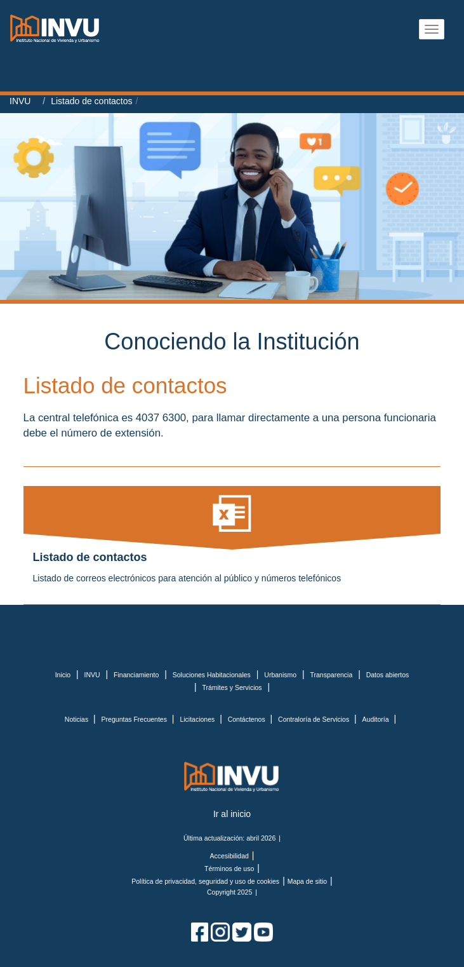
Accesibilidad (229, 856)
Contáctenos (247, 719)
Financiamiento (136, 675)
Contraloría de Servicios (314, 719)
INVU (20, 101)
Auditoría (376, 719)
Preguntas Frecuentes (135, 719)
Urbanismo (280, 675)
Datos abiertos (387, 675)
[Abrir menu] (431, 29)
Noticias (77, 719)
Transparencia (331, 675)
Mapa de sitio (307, 881)
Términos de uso (229, 868)
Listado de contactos (91, 101)
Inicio (63, 675)
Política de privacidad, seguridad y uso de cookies (205, 881)
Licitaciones (198, 719)
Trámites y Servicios (232, 687)
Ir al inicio (232, 814)
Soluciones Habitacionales (212, 675)
